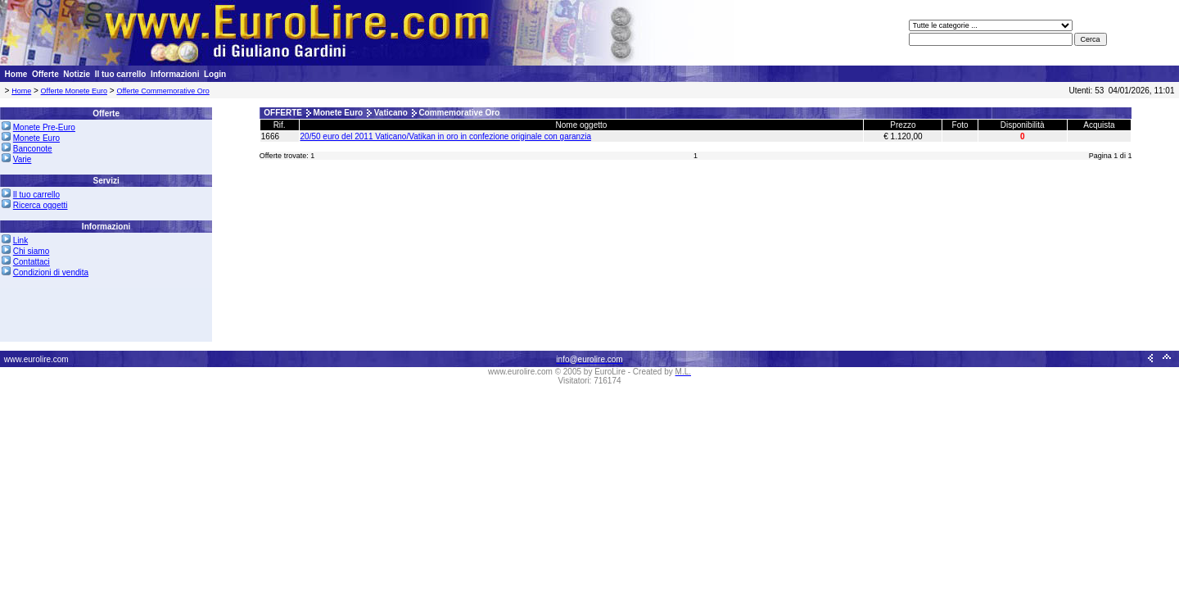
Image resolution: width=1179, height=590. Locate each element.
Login (215, 74)
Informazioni (175, 74)
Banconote (32, 148)
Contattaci (31, 261)
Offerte (45, 74)
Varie (22, 159)
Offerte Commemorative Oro (162, 91)
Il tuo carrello (121, 74)
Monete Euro (36, 138)
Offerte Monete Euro (74, 91)
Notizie (76, 74)
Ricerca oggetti (40, 205)
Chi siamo (31, 251)
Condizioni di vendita (50, 272)
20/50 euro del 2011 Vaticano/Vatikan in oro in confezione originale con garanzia (445, 136)
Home (16, 74)
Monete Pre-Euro (44, 127)
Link (20, 240)
